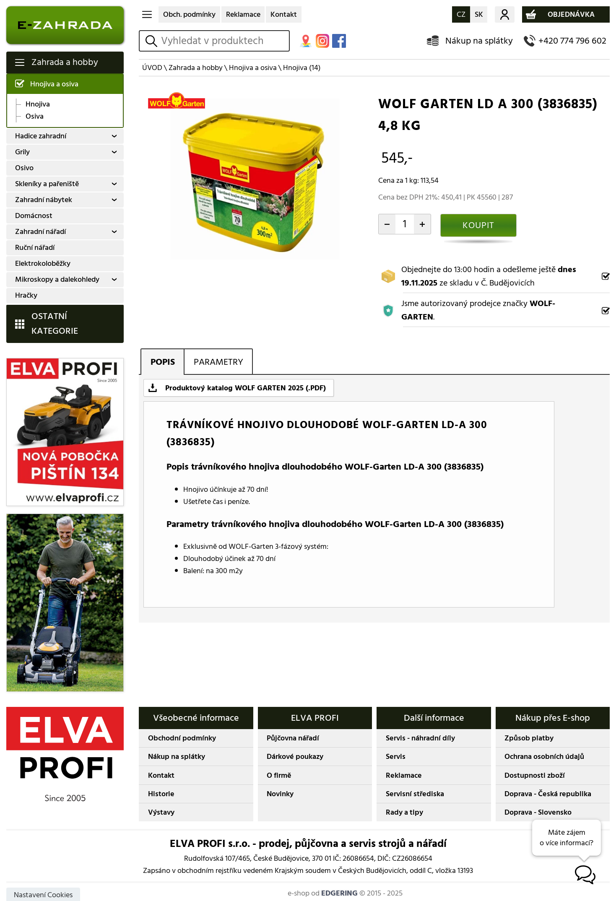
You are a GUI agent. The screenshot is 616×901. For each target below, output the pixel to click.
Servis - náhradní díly (420, 738)
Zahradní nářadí (40, 232)
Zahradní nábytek (43, 200)
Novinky (280, 794)
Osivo (24, 168)
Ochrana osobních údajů (544, 756)
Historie (161, 794)
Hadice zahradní (40, 136)
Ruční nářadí (35, 247)
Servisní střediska (415, 794)
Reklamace (243, 14)
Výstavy (161, 812)
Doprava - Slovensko (538, 812)
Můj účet (505, 14)
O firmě (279, 775)
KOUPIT (478, 225)
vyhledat (152, 41)
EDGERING (339, 893)
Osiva (35, 116)
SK (479, 14)
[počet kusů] (404, 224)
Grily (22, 152)
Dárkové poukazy (295, 756)
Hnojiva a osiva (54, 84)
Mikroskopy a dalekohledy (57, 279)
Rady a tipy (404, 812)
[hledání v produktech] (223, 40)
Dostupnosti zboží (534, 775)
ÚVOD (152, 68)
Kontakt (283, 14)
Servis (395, 756)
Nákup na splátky (479, 41)
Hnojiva (38, 105)
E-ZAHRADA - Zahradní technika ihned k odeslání (65, 25)
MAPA (305, 40)
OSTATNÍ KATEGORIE (54, 323)
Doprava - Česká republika (547, 794)
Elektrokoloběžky (42, 263)
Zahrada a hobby (64, 62)
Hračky (26, 295)
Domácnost (33, 216)
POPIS (163, 362)
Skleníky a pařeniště (47, 184)
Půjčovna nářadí (293, 738)
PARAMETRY (218, 362)
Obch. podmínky (189, 14)
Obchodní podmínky (182, 738)
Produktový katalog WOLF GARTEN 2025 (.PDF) (245, 388)
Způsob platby (529, 738)
